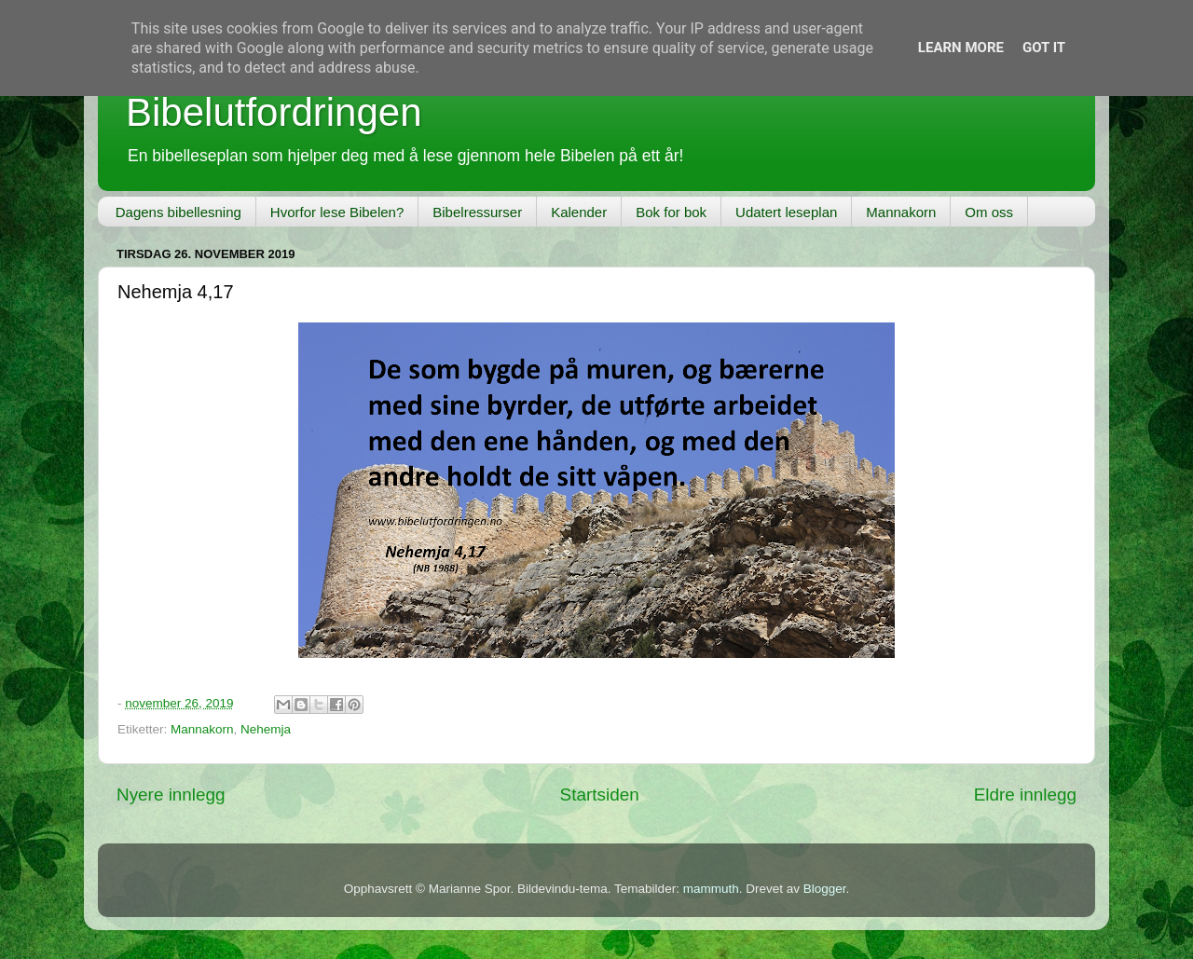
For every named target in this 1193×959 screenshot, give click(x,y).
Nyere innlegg (171, 794)
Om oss (989, 212)
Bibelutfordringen (274, 112)
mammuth (711, 889)
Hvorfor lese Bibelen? (337, 212)
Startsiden (599, 794)
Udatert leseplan (786, 212)
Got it (1043, 47)
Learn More (961, 47)
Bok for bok (671, 212)
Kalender (579, 212)
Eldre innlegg (1025, 794)
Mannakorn (901, 212)
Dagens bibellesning (178, 212)
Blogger (824, 889)
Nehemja (265, 729)
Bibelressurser (477, 212)
